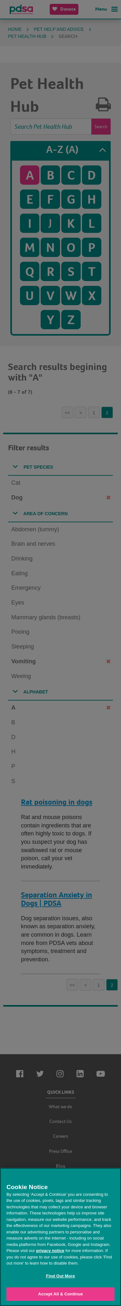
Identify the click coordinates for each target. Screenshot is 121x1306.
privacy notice (50, 1250)
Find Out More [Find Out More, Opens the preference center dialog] (60, 1276)
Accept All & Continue (60, 1294)
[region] (60, 1237)
